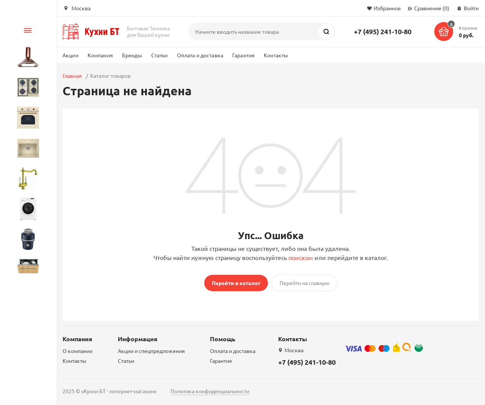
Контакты (276, 55)
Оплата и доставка (200, 55)
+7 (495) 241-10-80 (382, 31)
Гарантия (243, 55)
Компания (100, 55)
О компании (77, 350)
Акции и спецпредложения (151, 350)
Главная (72, 75)
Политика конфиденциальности (210, 391)
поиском (300, 257)
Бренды (132, 55)
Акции (70, 55)
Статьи (159, 55)
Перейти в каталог (236, 282)
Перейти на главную (304, 282)
